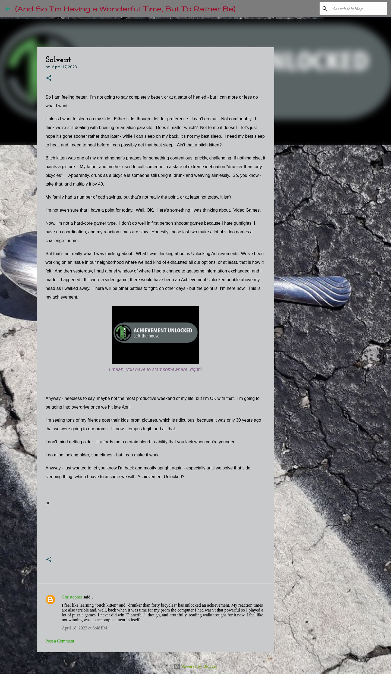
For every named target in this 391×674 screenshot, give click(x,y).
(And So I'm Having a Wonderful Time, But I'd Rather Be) (125, 8)
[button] (49, 78)
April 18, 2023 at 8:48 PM (84, 628)
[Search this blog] (358, 8)
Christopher (72, 597)
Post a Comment (60, 641)
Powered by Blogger (195, 666)
